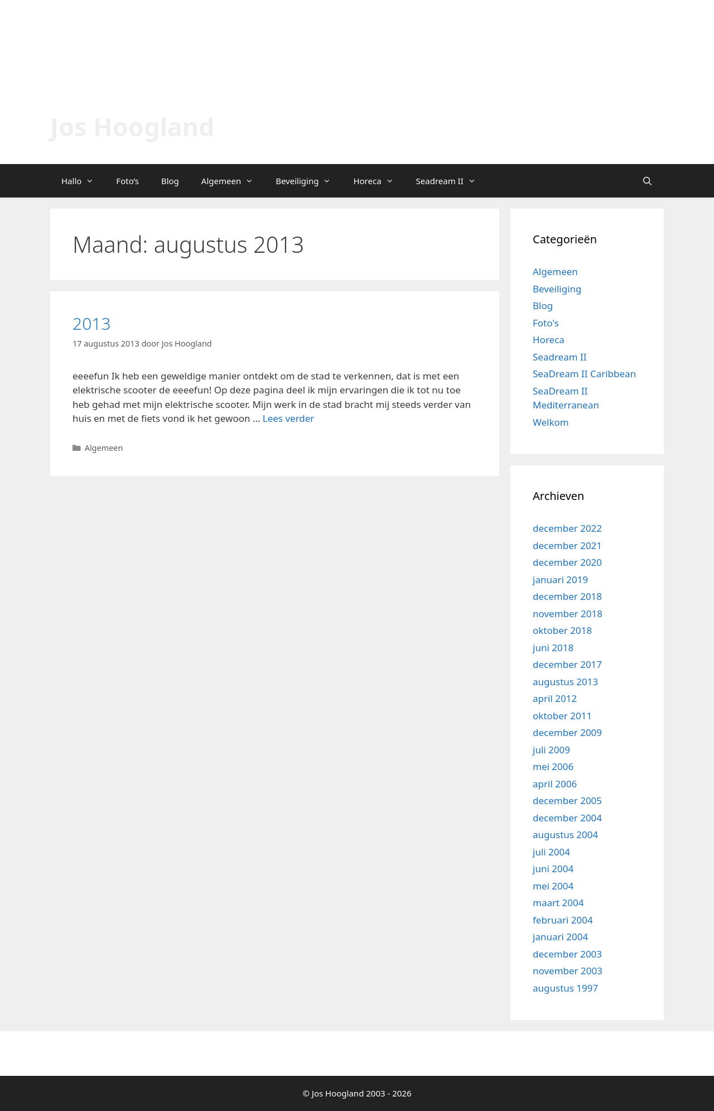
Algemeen (232, 181)
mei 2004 (553, 885)
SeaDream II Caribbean (584, 373)
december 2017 (567, 664)
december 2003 (567, 954)
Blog (170, 180)
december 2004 (567, 817)
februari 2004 (563, 919)
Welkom (551, 422)
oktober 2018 (562, 630)
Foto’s (127, 180)
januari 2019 (560, 579)
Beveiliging (309, 181)
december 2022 (567, 528)
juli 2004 (551, 851)
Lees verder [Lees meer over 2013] (289, 418)
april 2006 (555, 783)
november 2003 (567, 970)
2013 (92, 323)
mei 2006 (553, 766)
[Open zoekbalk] (647, 181)
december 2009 (567, 732)
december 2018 (567, 596)
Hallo (83, 181)
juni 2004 (553, 868)
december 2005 (567, 800)
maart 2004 (558, 902)
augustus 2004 (565, 834)
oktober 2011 (562, 715)
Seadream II (451, 181)
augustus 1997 (565, 988)
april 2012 (555, 698)
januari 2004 (560, 936)
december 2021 (567, 545)
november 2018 (567, 613)
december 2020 (567, 562)
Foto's (546, 322)
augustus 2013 (565, 681)
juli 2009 (551, 749)
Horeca (378, 181)
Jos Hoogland (132, 126)
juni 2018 (553, 647)
